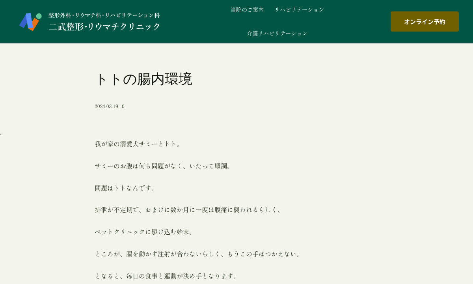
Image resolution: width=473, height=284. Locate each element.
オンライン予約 (424, 21)
